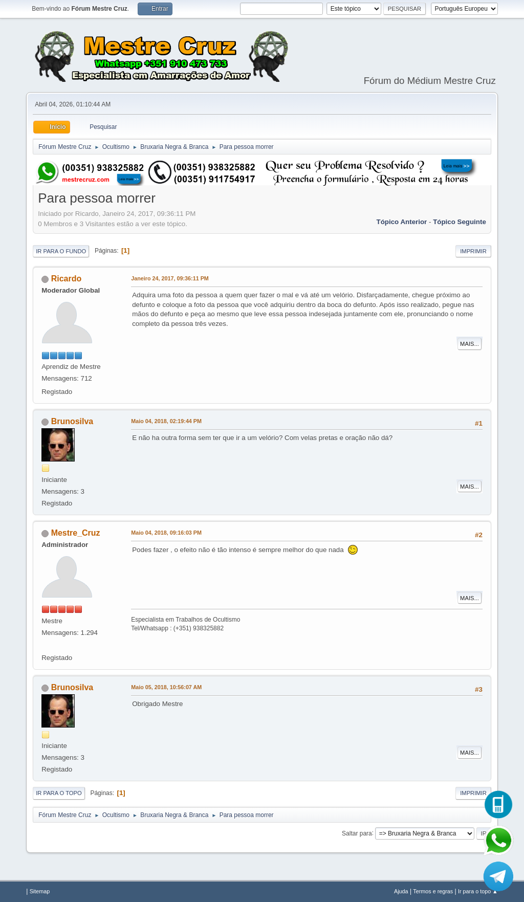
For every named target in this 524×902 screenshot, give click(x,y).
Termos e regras (433, 891)
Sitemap (40, 891)
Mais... (469, 344)
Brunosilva (72, 421)
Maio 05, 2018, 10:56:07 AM (166, 687)
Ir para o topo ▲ (478, 891)
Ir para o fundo (61, 251)
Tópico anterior (402, 222)
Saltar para (357, 833)
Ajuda (401, 891)
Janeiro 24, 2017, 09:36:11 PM (170, 278)
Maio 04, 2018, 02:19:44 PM (166, 421)
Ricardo (66, 278)
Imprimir (473, 251)
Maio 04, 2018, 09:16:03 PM (166, 533)
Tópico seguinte (459, 222)
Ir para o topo (59, 793)
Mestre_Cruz (75, 533)
